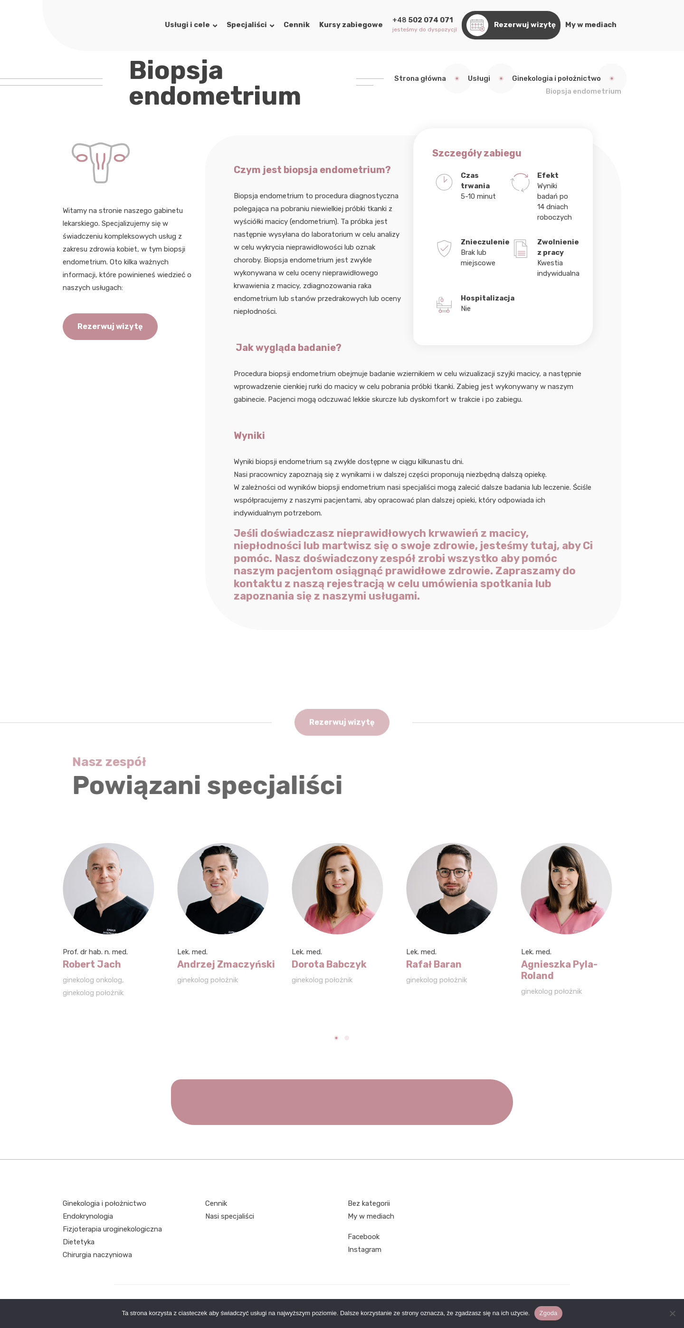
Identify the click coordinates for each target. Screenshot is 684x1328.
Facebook (364, 1236)
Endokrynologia (88, 1216)
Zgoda (548, 1313)
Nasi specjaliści (229, 1216)
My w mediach (371, 1216)
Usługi (479, 78)
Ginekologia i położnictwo (556, 78)
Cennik (216, 1203)
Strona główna (420, 78)
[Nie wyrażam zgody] (672, 1313)
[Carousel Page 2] (347, 1038)
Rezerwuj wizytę (110, 326)
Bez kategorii (369, 1203)
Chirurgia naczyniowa (97, 1254)
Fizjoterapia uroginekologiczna (112, 1229)
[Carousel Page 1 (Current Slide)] (337, 1038)
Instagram (364, 1249)
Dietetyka (79, 1242)
